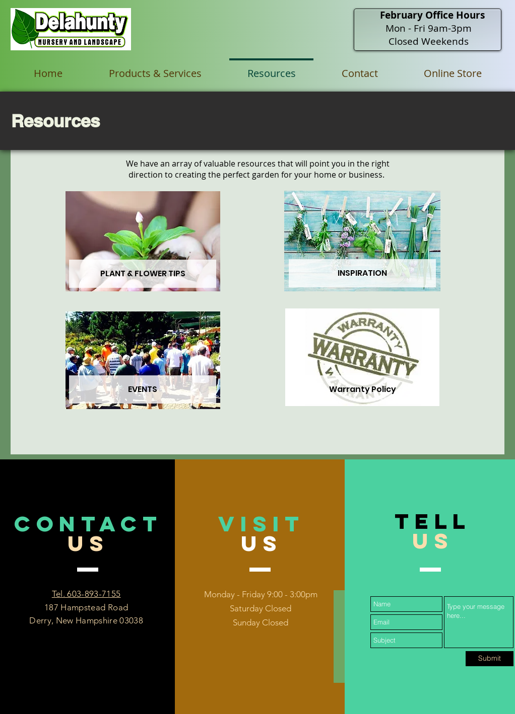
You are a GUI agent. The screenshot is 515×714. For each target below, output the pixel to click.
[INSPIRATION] (362, 273)
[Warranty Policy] (362, 389)
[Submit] (489, 658)
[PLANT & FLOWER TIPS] (142, 274)
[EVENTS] (142, 389)
